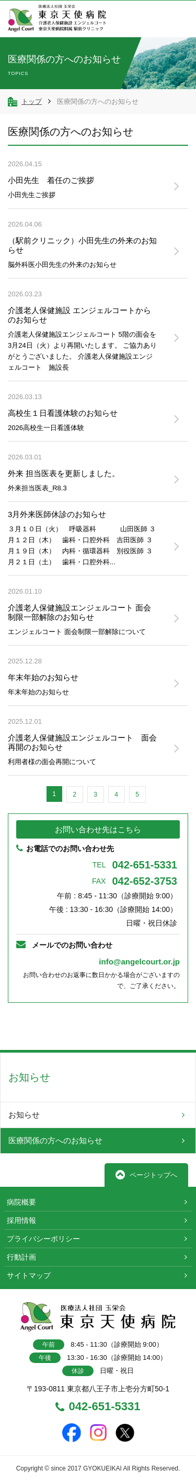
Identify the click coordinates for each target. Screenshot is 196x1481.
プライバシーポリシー (43, 1239)
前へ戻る (40, 1026)
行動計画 (21, 1257)
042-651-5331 (135, 865)
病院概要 (21, 1202)
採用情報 (21, 1220)
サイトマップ (29, 1275)
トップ (31, 101)
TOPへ (155, 1026)
